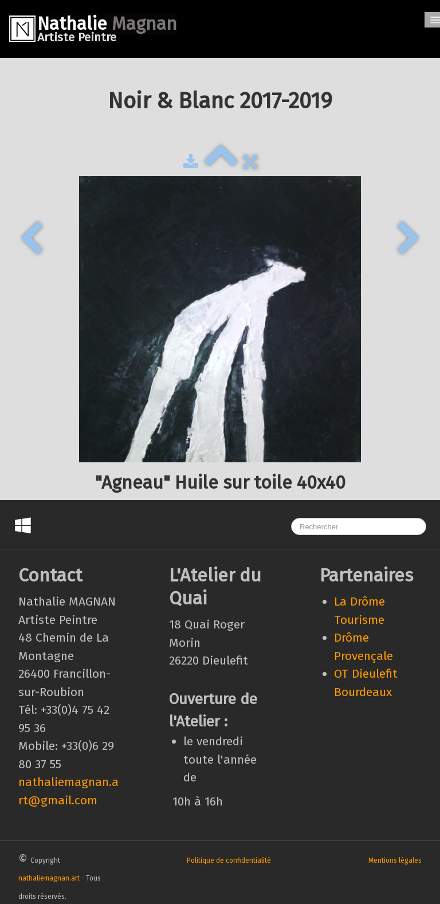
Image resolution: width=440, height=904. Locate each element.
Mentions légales (395, 860)
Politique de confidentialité (229, 860)
